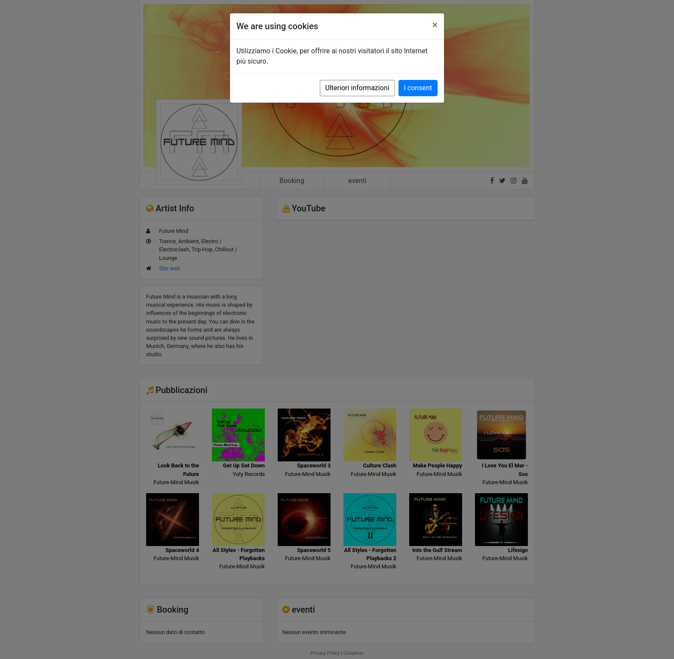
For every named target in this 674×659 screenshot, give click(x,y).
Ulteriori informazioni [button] (357, 88)
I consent (418, 88)
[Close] (435, 25)
